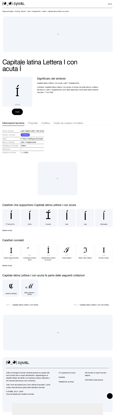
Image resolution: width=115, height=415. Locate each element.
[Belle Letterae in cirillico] (29, 288)
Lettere (23, 146)
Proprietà (33, 123)
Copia (17, 112)
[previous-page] (7, 11)
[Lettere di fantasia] (11, 288)
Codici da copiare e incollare (68, 123)
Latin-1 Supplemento (28, 142)
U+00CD (25, 135)
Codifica (45, 123)
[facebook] (107, 363)
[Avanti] (111, 11)
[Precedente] (107, 11)
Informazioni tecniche (13, 123)
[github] (102, 363)
